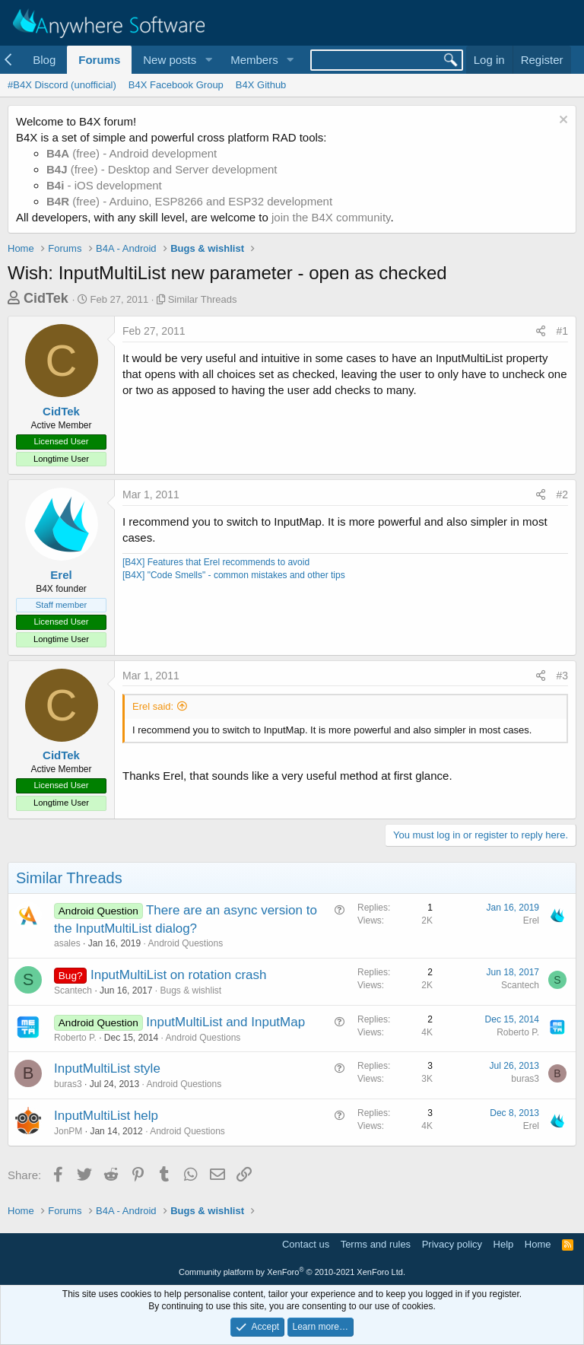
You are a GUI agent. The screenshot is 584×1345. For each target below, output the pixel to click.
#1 (562, 331)
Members (254, 59)
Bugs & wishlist (190, 990)
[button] (208, 60)
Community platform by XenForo (292, 1272)
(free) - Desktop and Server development (162, 169)
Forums (99, 59)
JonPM (68, 1131)
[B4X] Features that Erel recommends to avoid (215, 562)
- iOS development (104, 185)
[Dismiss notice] (561, 121)
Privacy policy (452, 1244)
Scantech (73, 990)
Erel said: (152, 706)
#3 (562, 675)
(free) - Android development (131, 153)
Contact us (305, 1244)
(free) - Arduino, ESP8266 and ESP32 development (189, 201)
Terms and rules (376, 1244)
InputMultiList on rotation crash (178, 975)
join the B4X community (330, 217)
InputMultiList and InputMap (225, 1022)
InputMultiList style (107, 1068)
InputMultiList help (106, 1115)
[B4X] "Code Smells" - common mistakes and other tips (233, 575)
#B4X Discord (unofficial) (62, 85)
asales (67, 943)
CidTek (46, 298)
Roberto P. (75, 1037)
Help (504, 1244)
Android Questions (185, 943)
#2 (562, 494)
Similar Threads (202, 299)
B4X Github (261, 85)
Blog (44, 59)
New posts (169, 59)
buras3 (68, 1084)
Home (538, 1244)
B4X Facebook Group (176, 85)
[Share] (541, 332)
